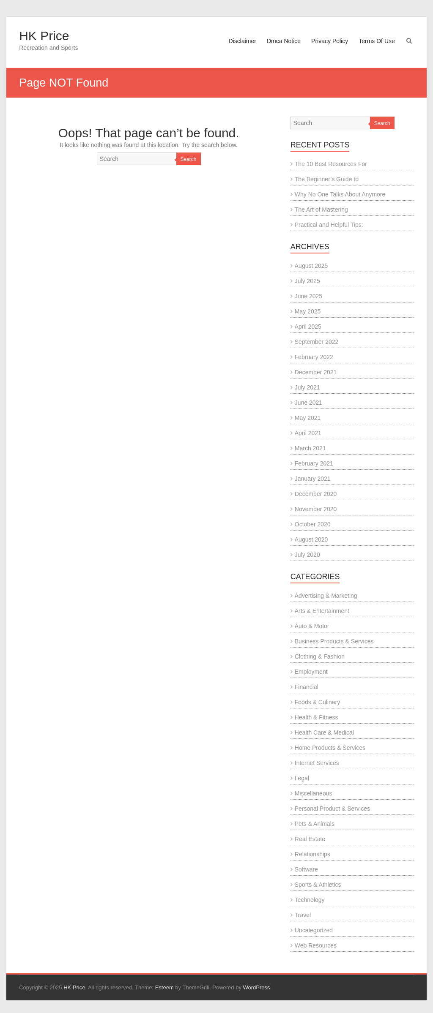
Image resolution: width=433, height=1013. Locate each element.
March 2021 (310, 448)
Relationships (312, 854)
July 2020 (307, 554)
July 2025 (307, 281)
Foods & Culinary (317, 702)
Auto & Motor (312, 626)
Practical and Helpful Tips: (329, 224)
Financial (306, 687)
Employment (311, 671)
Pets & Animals (314, 823)
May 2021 (308, 417)
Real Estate (310, 839)
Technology (310, 899)
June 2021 (308, 402)
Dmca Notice (284, 41)
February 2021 (314, 463)
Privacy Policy (329, 41)
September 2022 (317, 341)
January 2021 (313, 478)
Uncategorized (314, 930)
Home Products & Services (330, 747)
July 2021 (307, 387)
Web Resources (316, 945)
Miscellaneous (313, 793)
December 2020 (316, 493)
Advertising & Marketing (326, 595)
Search (189, 159)
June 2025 (308, 296)
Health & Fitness (316, 717)
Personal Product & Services (332, 808)
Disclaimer (242, 41)
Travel (303, 915)
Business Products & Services (334, 641)
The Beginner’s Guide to (327, 179)
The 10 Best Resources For (331, 164)
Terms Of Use (377, 41)
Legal (302, 778)
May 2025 (308, 311)
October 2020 (313, 524)
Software (306, 869)
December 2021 (316, 372)
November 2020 (316, 509)
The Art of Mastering (321, 209)
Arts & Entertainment (322, 610)
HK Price (44, 36)
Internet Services (317, 763)
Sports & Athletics (318, 884)
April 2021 (308, 433)
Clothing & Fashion (320, 656)
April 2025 (308, 326)
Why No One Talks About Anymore (340, 194)
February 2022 (314, 357)
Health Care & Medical (324, 732)
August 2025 (311, 265)
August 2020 (311, 539)
